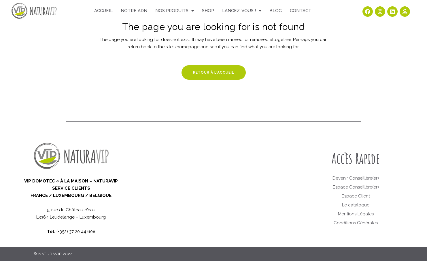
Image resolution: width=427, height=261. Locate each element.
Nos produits (174, 10)
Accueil (103, 10)
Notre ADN (134, 10)
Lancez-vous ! (241, 10)
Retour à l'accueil (213, 72)
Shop (208, 10)
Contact (300, 10)
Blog (275, 10)
